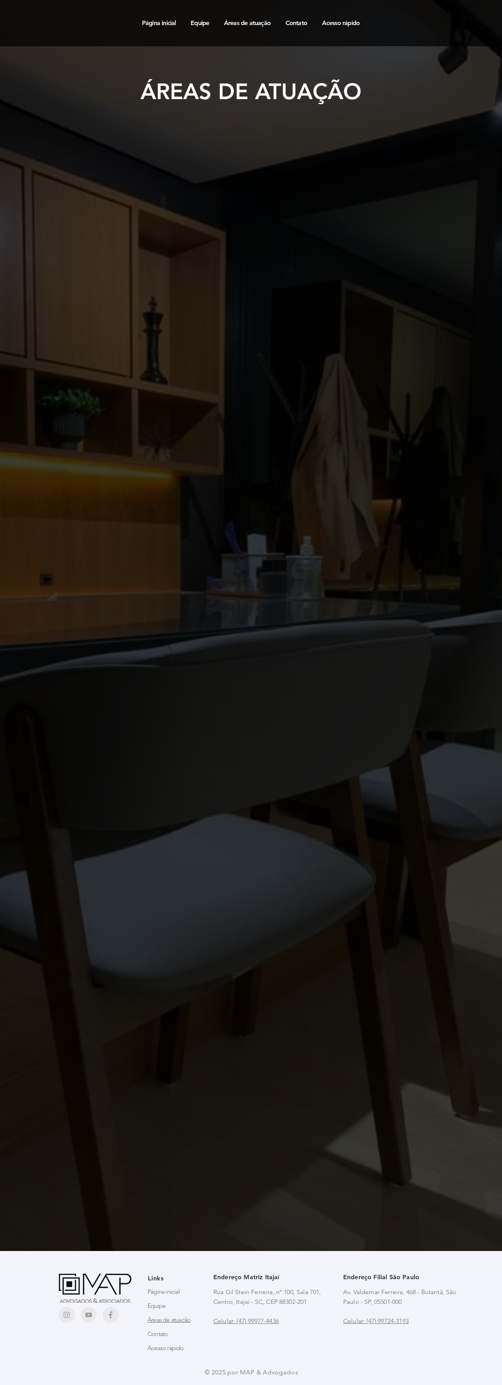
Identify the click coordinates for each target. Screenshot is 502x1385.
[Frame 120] (88, 1315)
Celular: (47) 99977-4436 (246, 1321)
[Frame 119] (67, 1315)
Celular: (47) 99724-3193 (376, 1321)
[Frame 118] (110, 1315)
